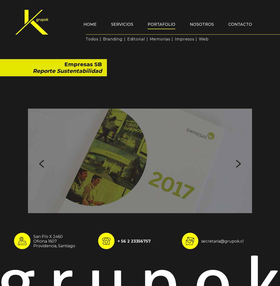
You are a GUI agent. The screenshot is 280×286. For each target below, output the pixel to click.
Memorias (160, 39)
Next (238, 181)
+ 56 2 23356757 (134, 241)
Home (90, 24)
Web (204, 39)
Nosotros (202, 24)
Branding (113, 39)
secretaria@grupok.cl (222, 241)
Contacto (240, 24)
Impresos (184, 39)
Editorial (136, 39)
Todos (92, 39)
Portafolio (161, 24)
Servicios (122, 24)
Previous (41, 181)
